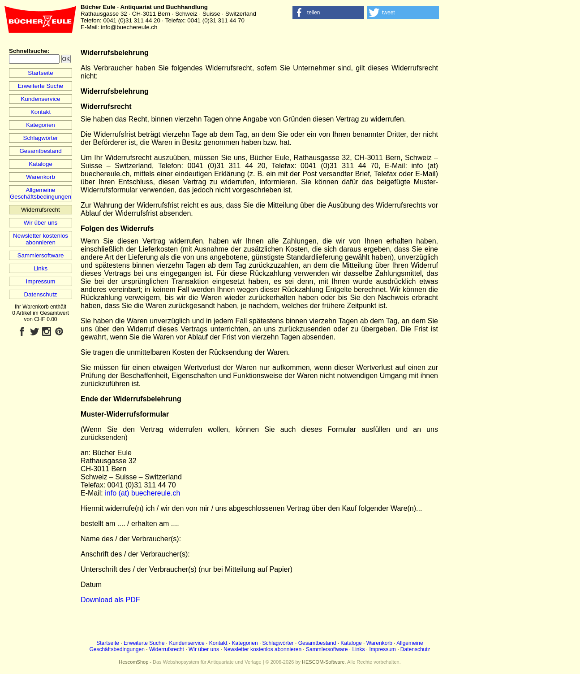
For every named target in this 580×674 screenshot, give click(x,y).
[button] (328, 12)
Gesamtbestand (40, 151)
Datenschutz (40, 294)
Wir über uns (41, 222)
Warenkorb (40, 177)
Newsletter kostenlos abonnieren (40, 239)
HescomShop (133, 662)
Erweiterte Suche (41, 86)
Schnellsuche (28, 51)
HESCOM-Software (323, 662)
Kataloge (40, 164)
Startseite (40, 73)
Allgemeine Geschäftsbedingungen (40, 193)
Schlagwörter (40, 138)
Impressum (41, 281)
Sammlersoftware (40, 255)
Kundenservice (40, 99)
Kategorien (40, 125)
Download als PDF (110, 600)
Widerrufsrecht (166, 649)
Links (40, 268)
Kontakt (40, 112)
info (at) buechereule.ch (142, 493)
